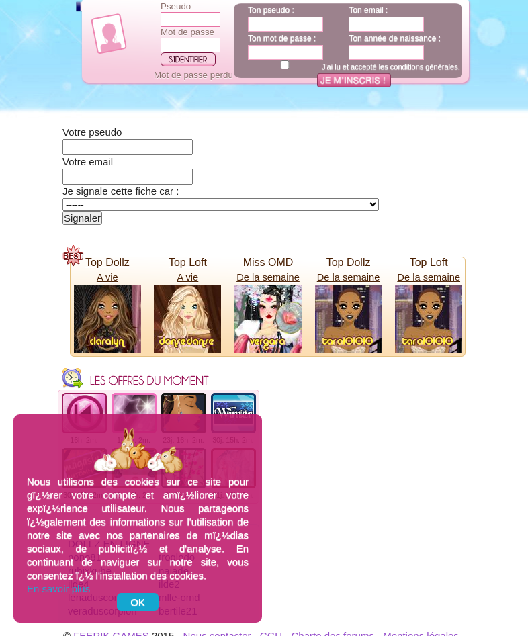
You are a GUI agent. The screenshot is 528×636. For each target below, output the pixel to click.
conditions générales (424, 66)
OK (137, 602)
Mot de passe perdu (193, 75)
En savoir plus (58, 588)
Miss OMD (268, 262)
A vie (107, 277)
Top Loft (188, 262)
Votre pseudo (92, 132)
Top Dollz (107, 262)
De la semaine (268, 277)
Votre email (87, 161)
